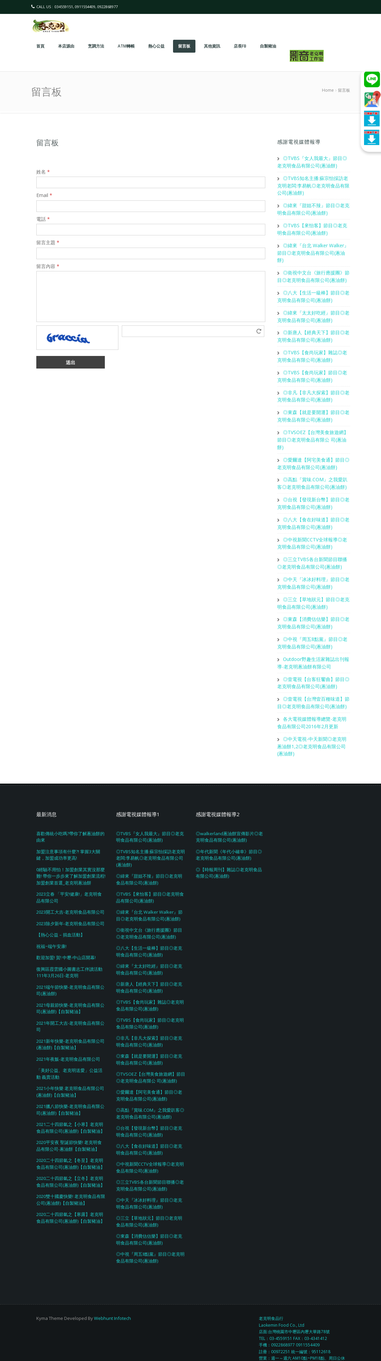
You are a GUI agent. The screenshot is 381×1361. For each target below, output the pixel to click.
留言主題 (47, 242)
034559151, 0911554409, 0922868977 (86, 6)
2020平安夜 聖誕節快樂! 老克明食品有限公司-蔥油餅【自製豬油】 (69, 1128)
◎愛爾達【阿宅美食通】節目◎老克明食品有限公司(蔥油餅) (149, 1077)
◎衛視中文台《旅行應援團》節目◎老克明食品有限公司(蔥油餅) (149, 915)
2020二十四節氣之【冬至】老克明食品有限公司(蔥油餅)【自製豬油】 (70, 1146)
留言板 (47, 142)
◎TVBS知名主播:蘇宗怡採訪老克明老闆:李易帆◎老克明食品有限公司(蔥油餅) (313, 184)
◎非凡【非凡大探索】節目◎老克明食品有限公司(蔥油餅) (149, 1023)
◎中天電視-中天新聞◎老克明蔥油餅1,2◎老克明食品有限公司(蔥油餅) (311, 728)
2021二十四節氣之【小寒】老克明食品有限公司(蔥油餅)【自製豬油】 (70, 1110)
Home (328, 90)
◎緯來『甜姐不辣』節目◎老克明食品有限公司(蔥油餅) (149, 861)
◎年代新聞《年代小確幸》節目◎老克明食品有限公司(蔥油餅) (229, 836)
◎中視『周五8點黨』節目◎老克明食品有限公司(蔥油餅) (150, 1239)
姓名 (43, 171)
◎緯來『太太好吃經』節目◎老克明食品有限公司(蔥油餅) (149, 951)
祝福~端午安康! (51, 928)
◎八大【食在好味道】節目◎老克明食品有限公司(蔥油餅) (149, 1131)
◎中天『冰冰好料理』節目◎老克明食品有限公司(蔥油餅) (149, 1185)
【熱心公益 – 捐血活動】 (60, 917)
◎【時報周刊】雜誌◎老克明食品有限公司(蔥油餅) (229, 854)
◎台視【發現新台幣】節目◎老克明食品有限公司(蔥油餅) (149, 1113)
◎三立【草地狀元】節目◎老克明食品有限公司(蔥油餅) (149, 1203)
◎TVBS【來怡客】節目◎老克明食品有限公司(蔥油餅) (150, 879)
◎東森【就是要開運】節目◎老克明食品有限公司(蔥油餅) (149, 1041)
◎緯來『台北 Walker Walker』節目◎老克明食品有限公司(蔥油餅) (313, 249)
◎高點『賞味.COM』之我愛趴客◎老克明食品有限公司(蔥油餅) (150, 1095)
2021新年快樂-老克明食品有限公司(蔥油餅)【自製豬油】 (70, 1026)
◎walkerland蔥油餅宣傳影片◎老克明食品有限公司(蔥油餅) (229, 818)
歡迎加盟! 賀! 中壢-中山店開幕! (66, 940)
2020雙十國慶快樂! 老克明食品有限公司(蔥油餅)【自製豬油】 (70, 1182)
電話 (43, 219)
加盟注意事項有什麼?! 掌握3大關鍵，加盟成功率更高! (68, 836)
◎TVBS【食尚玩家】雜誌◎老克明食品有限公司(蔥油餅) (150, 987)
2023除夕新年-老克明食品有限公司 (70, 905)
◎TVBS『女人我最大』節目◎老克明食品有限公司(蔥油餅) (150, 818)
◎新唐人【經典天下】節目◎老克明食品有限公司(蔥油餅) (149, 969)
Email (44, 195)
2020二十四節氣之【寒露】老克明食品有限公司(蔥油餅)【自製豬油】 (70, 1200)
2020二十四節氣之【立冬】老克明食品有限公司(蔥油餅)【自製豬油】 (70, 1164)
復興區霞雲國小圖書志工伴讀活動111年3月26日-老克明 (69, 954)
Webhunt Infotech (112, 1300)
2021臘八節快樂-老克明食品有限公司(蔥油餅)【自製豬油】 (70, 1092)
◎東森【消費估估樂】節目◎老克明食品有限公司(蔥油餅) (149, 1221)
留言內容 (47, 266)
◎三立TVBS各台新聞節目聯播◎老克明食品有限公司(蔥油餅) (150, 1167)
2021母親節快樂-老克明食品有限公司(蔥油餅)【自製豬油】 (70, 990)
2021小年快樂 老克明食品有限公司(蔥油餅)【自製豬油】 (70, 1074)
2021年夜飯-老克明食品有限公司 (68, 1041)
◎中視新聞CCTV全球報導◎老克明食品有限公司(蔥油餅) (150, 1149)
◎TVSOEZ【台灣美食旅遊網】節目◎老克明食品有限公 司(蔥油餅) (312, 431)
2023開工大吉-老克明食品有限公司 (70, 894)
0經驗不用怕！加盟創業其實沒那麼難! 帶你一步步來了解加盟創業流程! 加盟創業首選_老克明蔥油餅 (71, 858)
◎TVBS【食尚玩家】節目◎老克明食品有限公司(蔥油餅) (150, 1005)
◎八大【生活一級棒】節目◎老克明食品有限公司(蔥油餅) (149, 933)
